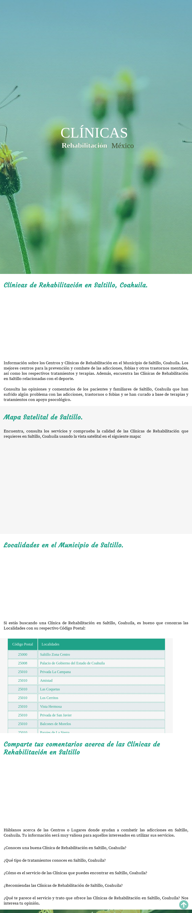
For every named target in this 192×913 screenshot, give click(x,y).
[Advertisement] (96, 325)
